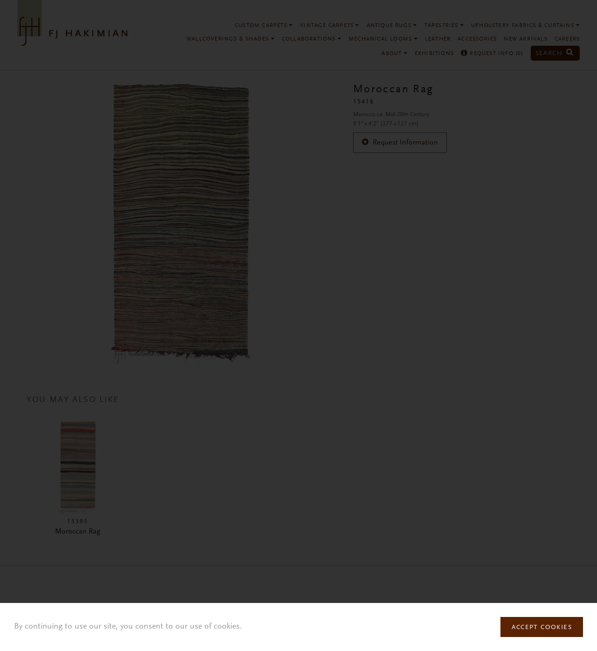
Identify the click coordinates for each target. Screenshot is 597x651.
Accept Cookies (542, 627)
